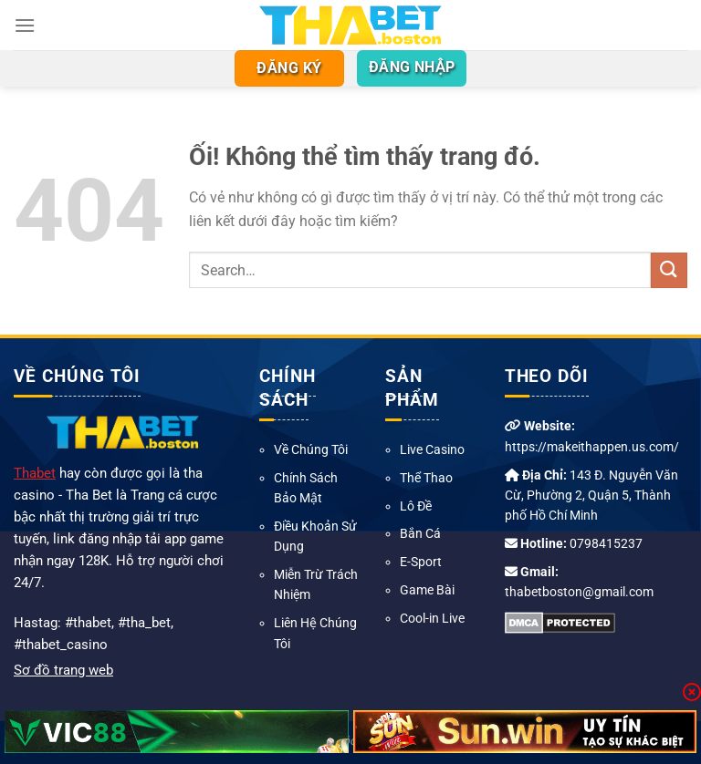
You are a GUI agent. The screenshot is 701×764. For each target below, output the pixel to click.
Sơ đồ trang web (63, 670)
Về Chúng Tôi (311, 449)
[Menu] (25, 25)
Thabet (35, 473)
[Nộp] (669, 270)
